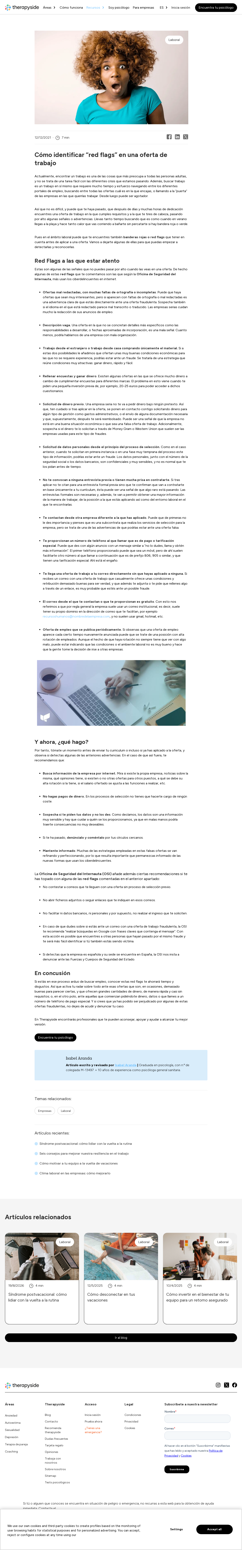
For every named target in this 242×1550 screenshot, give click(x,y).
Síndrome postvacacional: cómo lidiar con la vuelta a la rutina (86, 1143)
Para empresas (143, 7)
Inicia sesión (180, 7)
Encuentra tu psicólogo (216, 7)
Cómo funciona (71, 7)
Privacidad (131, 1421)
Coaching (11, 1451)
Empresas (44, 1111)
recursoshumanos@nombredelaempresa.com (76, 616)
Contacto (51, 1421)
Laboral (66, 1111)
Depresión (11, 1437)
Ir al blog (121, 1338)
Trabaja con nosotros (53, 1460)
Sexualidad (12, 1430)
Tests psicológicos (57, 1482)
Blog (48, 1415)
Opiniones (51, 1452)
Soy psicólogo (118, 7)
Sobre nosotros (55, 1469)
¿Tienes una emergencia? (93, 1430)
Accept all (214, 1529)
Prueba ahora (93, 1421)
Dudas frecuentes (56, 1439)
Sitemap (50, 1476)
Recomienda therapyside (53, 1430)
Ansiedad (11, 1415)
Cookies (129, 1428)
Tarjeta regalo (54, 1445)
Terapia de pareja (16, 1444)
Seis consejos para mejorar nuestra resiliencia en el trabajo (84, 1153)
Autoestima (13, 1423)
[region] (121, 1529)
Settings (176, 1529)
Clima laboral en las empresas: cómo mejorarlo (75, 1173)
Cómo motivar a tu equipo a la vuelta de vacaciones (79, 1163)
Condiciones (132, 1415)
